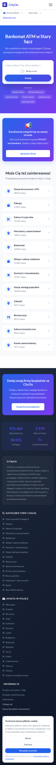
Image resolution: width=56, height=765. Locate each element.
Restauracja (9, 561)
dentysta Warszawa (36, 92)
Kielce (6, 656)
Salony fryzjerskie (12, 528)
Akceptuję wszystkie (28, 750)
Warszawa (8, 604)
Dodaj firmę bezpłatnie (28, 406)
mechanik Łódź (28, 102)
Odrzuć (28, 738)
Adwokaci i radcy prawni (15, 580)
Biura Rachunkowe (12, 590)
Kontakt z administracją (13, 695)
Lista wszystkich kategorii (15, 519)
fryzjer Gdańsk (28, 97)
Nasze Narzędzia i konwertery (16, 709)
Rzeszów (8, 647)
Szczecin (7, 628)
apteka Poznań (44, 97)
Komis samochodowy (14, 571)
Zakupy (7, 524)
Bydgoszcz (8, 637)
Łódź (6, 619)
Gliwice (7, 666)
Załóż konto (7, 699)
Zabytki (7, 557)
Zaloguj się (7, 704)
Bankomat (8, 538)
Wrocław (8, 614)
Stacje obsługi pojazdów (15, 552)
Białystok (8, 642)
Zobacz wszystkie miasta (15, 675)
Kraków (7, 609)
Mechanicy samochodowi (15, 533)
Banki (6, 585)
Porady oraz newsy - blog (14, 690)
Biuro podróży (10, 576)
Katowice (8, 623)
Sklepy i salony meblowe (15, 542)
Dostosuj (28, 744)
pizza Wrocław (12, 97)
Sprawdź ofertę (28, 153)
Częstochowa (10, 661)
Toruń (6, 652)
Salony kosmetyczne (13, 566)
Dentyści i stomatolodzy (15, 547)
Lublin (6, 633)
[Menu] (51, 5)
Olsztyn (7, 670)
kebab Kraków (18, 92)
